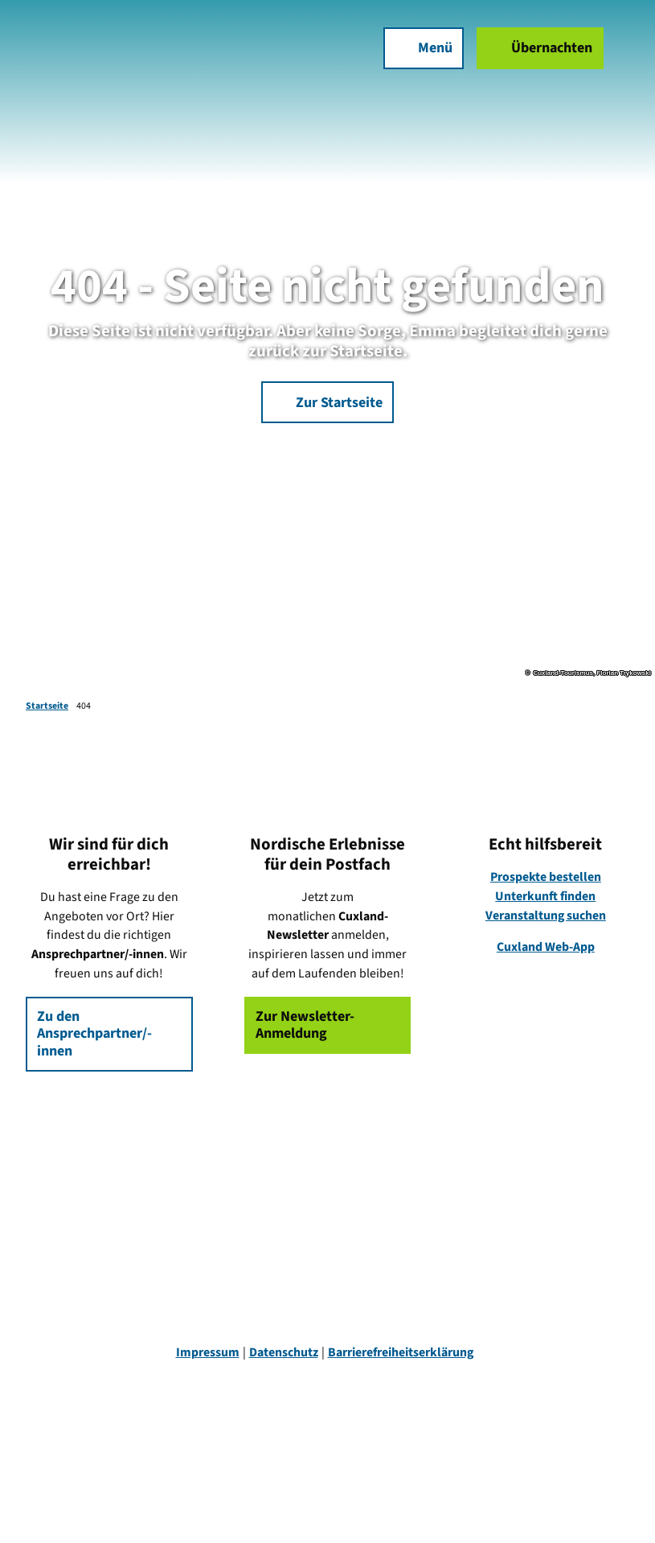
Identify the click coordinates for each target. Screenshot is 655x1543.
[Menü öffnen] (423, 48)
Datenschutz (283, 1352)
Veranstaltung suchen (545, 915)
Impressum (207, 1352)
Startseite (47, 706)
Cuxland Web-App (546, 947)
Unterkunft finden (546, 896)
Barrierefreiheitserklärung (400, 1352)
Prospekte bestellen (545, 877)
